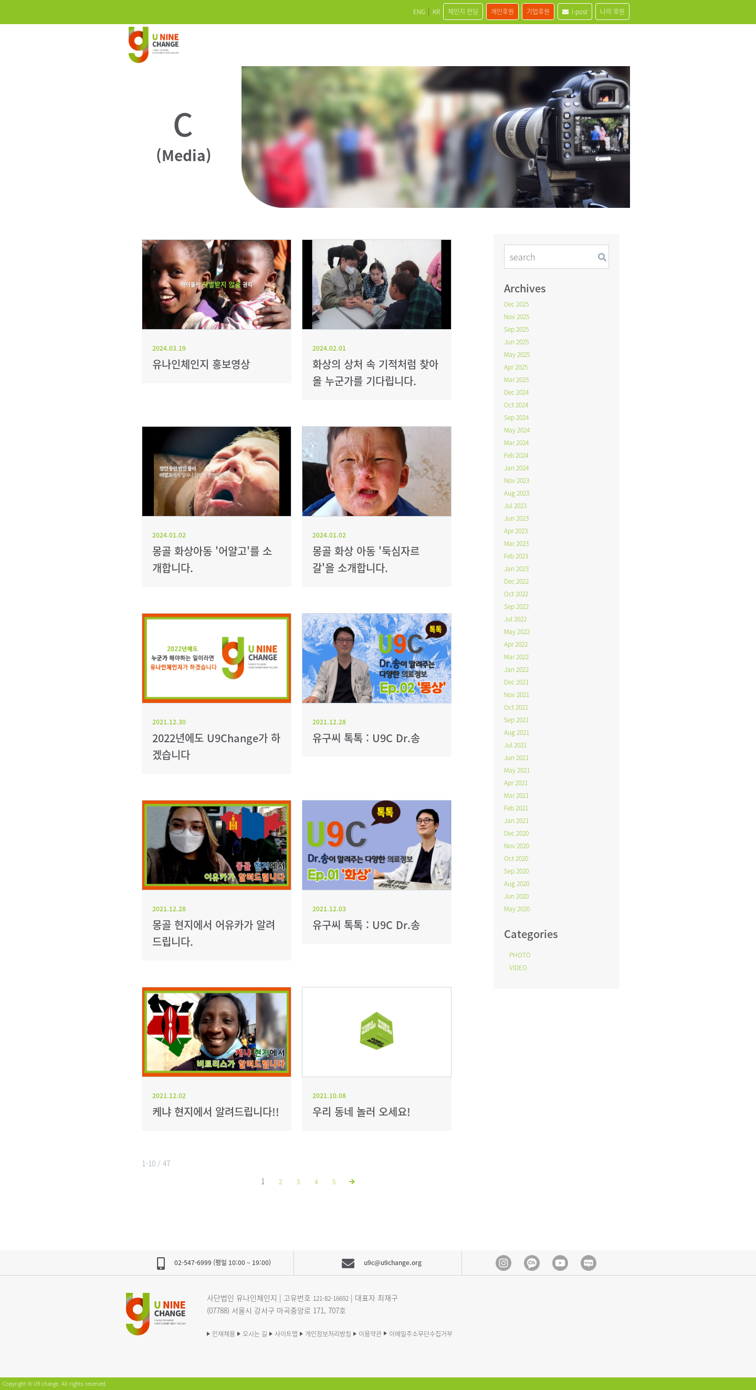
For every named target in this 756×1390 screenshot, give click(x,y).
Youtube (560, 1263)
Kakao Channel (532, 1263)
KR (381, 11)
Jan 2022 (518, 669)
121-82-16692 (334, 1297)
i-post (559, 11)
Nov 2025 (519, 316)
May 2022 (519, 631)
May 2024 (519, 429)
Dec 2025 (518, 303)
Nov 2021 (519, 694)
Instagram (503, 1263)
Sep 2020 (518, 870)
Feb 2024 (518, 454)
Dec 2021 (518, 681)
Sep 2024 (518, 417)
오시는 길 (266, 1333)
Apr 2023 (518, 530)
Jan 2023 (518, 568)
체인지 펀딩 (418, 11)
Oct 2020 (518, 857)
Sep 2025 (518, 328)
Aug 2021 (518, 731)
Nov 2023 (519, 480)
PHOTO (521, 954)
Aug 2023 (518, 492)
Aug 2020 (518, 883)
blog (588, 1263)
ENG (357, 11)
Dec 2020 (518, 832)
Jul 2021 (517, 744)
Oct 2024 (518, 404)
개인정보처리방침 (361, 1333)
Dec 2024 (518, 391)
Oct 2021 (518, 706)
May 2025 (519, 354)
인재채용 (225, 1333)
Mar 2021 (518, 794)
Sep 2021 (518, 719)
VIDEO (519, 967)
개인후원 (467, 11)
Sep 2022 (518, 606)
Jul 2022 (517, 618)
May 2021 (519, 769)
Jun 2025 (518, 341)
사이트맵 (307, 1333)
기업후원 (513, 11)
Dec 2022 (518, 580)
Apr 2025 (518, 366)
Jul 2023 (517, 505)
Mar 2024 (518, 442)
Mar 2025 (518, 379)
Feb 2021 (518, 807)
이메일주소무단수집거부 (478, 1333)
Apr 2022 (518, 643)
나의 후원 (607, 11)
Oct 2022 (518, 593)
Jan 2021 (518, 820)
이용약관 (414, 1333)
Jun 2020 (518, 895)
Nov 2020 (519, 845)
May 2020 (519, 908)
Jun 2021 (518, 757)
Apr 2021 (518, 782)
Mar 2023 (518, 543)
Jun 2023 (518, 517)
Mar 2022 (518, 656)
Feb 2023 (518, 555)
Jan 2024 (518, 467)
